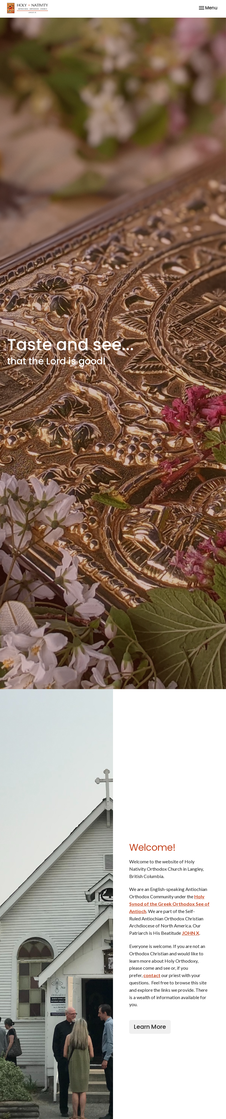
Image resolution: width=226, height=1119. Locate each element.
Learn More (150, 1027)
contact (151, 975)
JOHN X (190, 933)
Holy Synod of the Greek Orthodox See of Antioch (169, 904)
